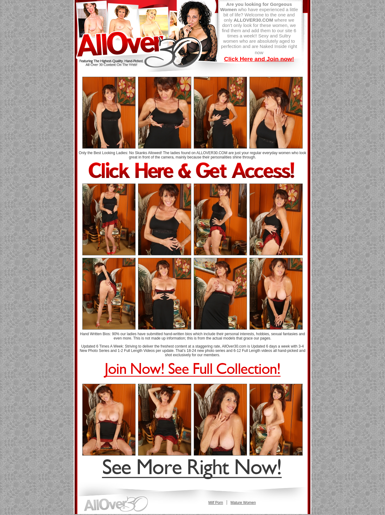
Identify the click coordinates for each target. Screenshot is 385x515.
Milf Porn (215, 502)
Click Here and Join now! (259, 59)
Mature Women (243, 502)
